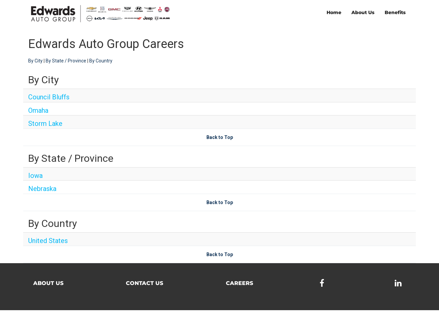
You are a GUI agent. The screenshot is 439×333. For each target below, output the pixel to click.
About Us (363, 12)
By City (35, 60)
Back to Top (219, 137)
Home (334, 12)
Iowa (35, 176)
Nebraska (42, 189)
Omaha (38, 110)
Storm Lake (45, 124)
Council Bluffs (48, 97)
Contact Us (144, 283)
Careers (239, 283)
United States (48, 241)
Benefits (395, 12)
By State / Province (66, 60)
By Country (100, 60)
